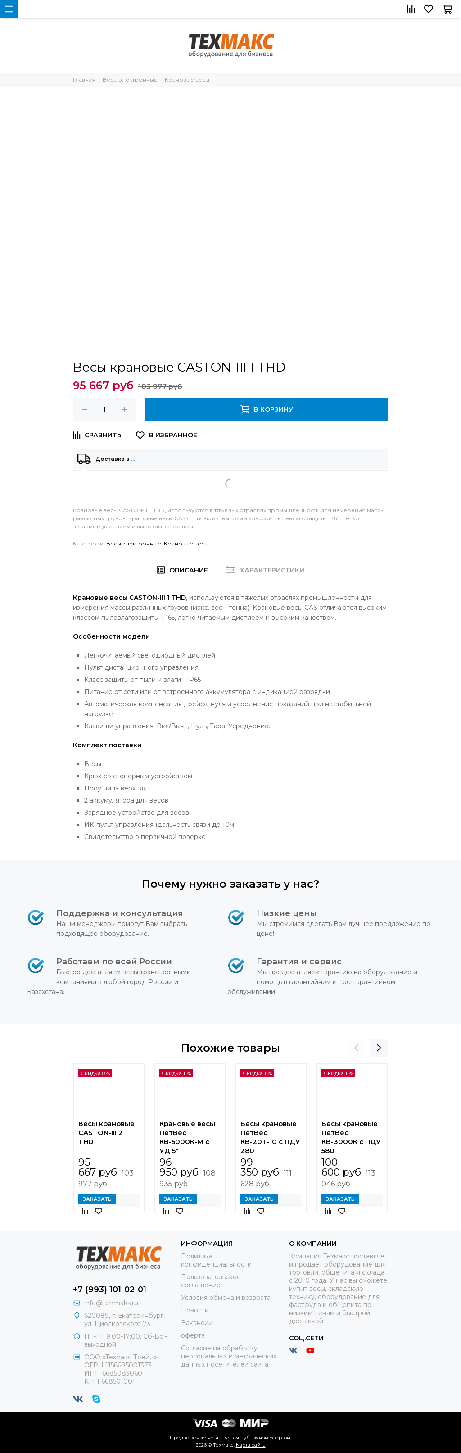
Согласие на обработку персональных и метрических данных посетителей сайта (228, 1356)
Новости (195, 1310)
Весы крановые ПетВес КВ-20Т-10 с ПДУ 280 (270, 1137)
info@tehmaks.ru (111, 1303)
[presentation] (357, 1048)
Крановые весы (186, 543)
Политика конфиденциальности (216, 1260)
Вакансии (196, 1323)
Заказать (97, 1199)
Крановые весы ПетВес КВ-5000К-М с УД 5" (187, 1137)
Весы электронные (133, 543)
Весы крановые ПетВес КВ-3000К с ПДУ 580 (351, 1137)
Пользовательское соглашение (211, 1281)
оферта (193, 1335)
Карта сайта (251, 1445)
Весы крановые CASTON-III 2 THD (106, 1132)
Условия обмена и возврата (226, 1298)
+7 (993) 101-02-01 (109, 1289)
